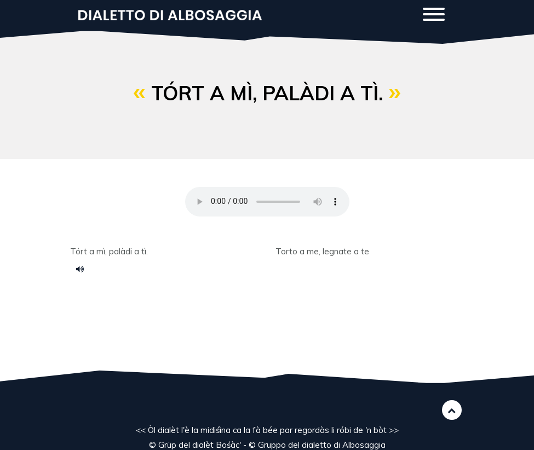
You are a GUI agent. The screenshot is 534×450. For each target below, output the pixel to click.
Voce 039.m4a (83, 268)
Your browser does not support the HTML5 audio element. (267, 202)
